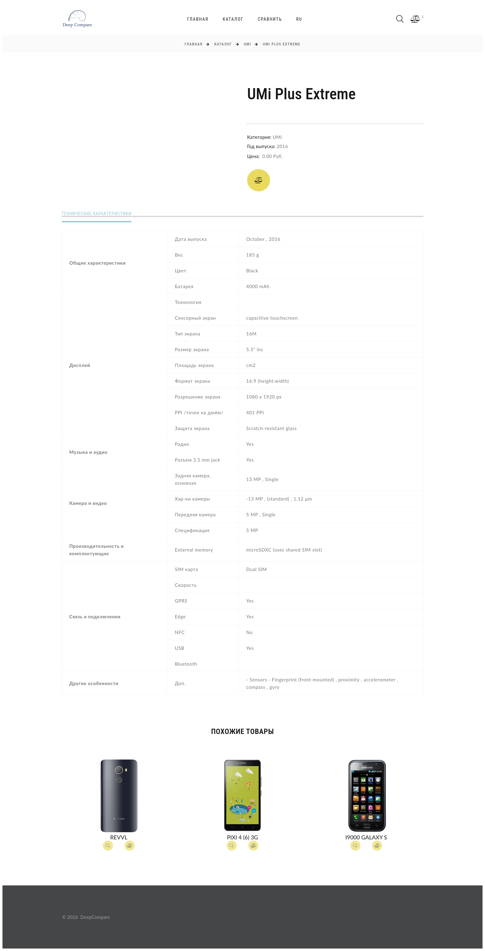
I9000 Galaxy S (366, 837)
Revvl (118, 837)
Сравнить (270, 19)
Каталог (233, 19)
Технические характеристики (96, 213)
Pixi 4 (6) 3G (242, 837)
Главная (197, 19)
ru (299, 19)
